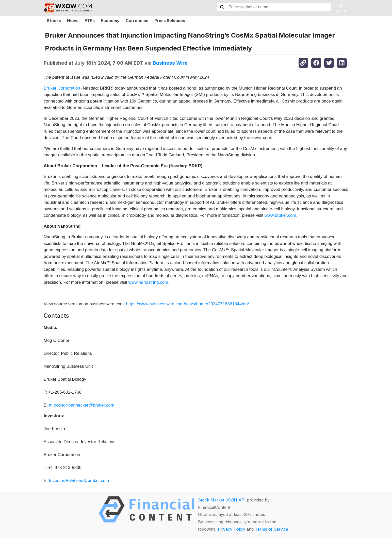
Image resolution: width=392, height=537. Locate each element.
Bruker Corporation (62, 88)
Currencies (137, 20)
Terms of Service (271, 529)
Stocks (54, 20)
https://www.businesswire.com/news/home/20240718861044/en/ (187, 303)
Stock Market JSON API (222, 499)
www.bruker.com (280, 215)
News (72, 20)
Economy (110, 20)
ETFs (90, 20)
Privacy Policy (231, 529)
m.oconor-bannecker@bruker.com (81, 405)
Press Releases (169, 20)
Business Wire (170, 63)
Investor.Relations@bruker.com (79, 480)
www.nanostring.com (148, 282)
